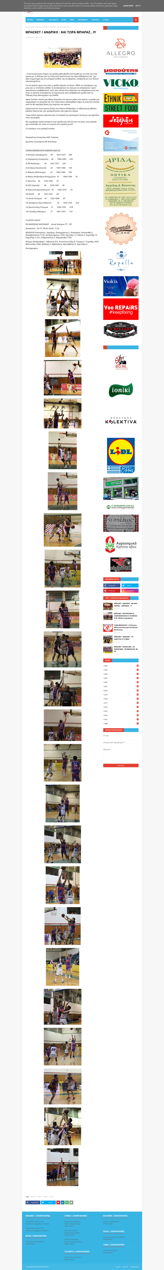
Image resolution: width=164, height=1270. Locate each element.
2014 (121, 715)
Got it (138, 6)
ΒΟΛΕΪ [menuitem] (64, 20)
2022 (121, 682)
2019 (121, 695)
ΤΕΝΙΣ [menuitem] (72, 20)
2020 (121, 690)
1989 (121, 724)
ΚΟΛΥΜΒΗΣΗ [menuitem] (83, 20)
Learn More (128, 6)
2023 (121, 678)
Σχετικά (125, 1267)
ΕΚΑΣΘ (39, 1197)
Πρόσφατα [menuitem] (53, 20)
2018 (121, 699)
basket (45, 1197)
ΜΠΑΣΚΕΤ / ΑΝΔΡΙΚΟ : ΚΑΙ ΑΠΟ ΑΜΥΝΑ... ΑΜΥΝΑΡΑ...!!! (125, 604)
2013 (121, 719)
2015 (121, 711)
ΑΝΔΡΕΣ (33, 1197)
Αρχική (118, 1267)
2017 (121, 703)
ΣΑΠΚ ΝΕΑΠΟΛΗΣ (43, 1267)
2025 (121, 670)
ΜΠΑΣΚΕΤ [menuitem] (40, 20)
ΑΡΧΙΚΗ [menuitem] (30, 20)
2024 (121, 674)
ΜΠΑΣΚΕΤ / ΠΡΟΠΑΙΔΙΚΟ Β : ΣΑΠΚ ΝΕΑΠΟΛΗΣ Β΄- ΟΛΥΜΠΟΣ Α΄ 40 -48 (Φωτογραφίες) (126, 615)
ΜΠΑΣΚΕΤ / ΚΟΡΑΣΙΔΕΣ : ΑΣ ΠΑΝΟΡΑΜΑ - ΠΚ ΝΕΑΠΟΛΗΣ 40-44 (126, 649)
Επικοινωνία (134, 1267)
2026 (121, 666)
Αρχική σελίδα (30, 27)
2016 (121, 707)
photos (38, 27)
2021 (121, 686)
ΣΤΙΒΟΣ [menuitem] (106, 20)
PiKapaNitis (31, 37)
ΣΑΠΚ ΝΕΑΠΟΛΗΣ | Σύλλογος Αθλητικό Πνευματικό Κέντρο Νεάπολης (126, 627)
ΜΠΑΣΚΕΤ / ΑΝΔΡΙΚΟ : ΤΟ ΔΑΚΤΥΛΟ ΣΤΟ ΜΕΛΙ (123, 638)
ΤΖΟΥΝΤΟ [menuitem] (95, 20)
